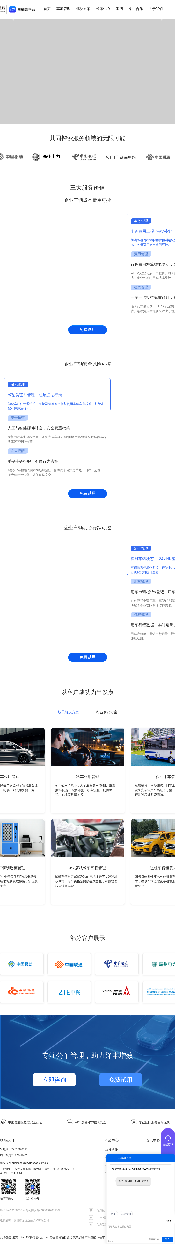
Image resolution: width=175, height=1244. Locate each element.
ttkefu (168, 1220)
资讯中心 (103, 9)
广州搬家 (90, 1237)
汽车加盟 (78, 1237)
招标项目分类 (64, 1237)
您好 (113, 1213)
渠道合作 (136, 9)
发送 (167, 1239)
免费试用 (87, 329)
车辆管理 (63, 9)
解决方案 (83, 9)
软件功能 (111, 1150)
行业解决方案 (106, 712)
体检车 (101, 1237)
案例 (119, 9)
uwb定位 (50, 1237)
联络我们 (126, 1213)
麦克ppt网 (18, 1237)
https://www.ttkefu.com (148, 1168)
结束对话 (154, 1238)
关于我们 (156, 9)
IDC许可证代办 (34, 1237)
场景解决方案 (68, 712)
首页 (47, 9)
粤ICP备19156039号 (13, 1210)
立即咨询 (54, 1080)
